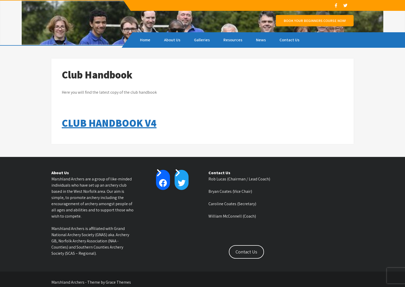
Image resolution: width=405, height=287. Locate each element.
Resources (232, 40)
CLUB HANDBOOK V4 (109, 123)
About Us (172, 40)
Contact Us (289, 40)
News (261, 40)
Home (145, 40)
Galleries (202, 40)
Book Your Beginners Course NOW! (315, 20)
